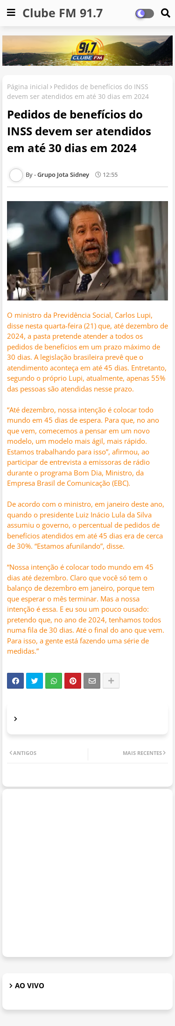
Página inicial (28, 86)
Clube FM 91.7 (62, 13)
